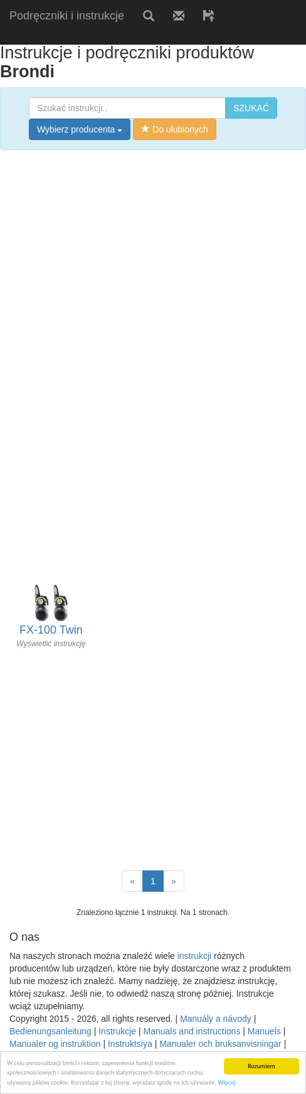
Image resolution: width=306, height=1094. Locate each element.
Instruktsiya (130, 1044)
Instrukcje (117, 1031)
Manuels (264, 1031)
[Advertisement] (146, 36)
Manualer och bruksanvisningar (220, 1044)
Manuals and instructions (192, 1031)
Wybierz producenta (79, 129)
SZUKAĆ (251, 108)
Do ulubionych (174, 129)
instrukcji (194, 956)
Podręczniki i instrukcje (66, 15)
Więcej (226, 1082)
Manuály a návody (215, 1019)
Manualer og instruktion (55, 1044)
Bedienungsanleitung (50, 1031)
